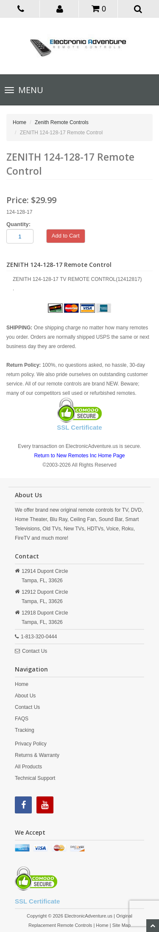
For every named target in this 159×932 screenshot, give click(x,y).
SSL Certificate (79, 427)
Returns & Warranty (37, 755)
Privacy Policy (31, 744)
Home (19, 122)
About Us (25, 696)
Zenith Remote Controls (62, 122)
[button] (60, 8)
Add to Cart (66, 235)
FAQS (21, 719)
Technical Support (35, 778)
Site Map (121, 925)
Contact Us (34, 651)
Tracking (24, 730)
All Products (28, 767)
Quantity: (18, 224)
